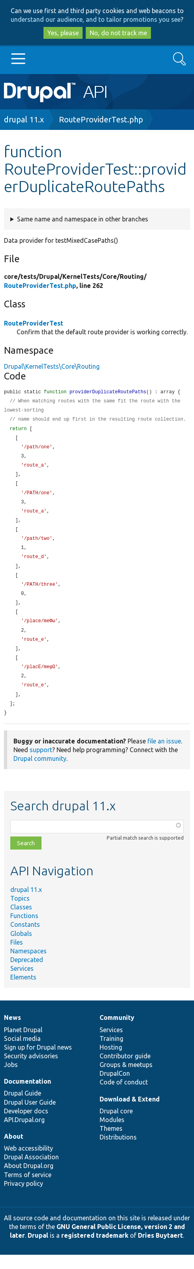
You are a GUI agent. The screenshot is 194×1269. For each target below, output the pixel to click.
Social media (22, 1052)
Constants (25, 938)
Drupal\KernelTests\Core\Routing (52, 366)
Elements (23, 991)
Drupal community (39, 772)
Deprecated (26, 973)
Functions (24, 930)
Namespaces (28, 965)
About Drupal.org (28, 1179)
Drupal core (116, 1125)
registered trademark (94, 1249)
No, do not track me (118, 32)
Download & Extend (130, 1113)
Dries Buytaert (160, 1249)
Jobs (11, 1078)
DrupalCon (115, 1087)
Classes (21, 921)
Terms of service (27, 1189)
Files (16, 956)
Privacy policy (23, 1197)
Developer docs (26, 1125)
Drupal (38, 1249)
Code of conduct (124, 1096)
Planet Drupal (23, 1044)
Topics (20, 912)
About (13, 1150)
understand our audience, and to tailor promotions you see (96, 19)
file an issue (164, 755)
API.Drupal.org (24, 1134)
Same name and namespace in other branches (82, 219)
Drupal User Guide (30, 1116)
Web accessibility (28, 1162)
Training (111, 1052)
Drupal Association (31, 1171)
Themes (111, 1142)
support (41, 764)
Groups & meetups (126, 1078)
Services (22, 982)
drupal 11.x (24, 119)
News (12, 1031)
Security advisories (31, 1070)
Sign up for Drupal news (38, 1061)
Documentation (27, 1095)
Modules (112, 1134)
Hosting (111, 1061)
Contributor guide (125, 1070)
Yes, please (63, 32)
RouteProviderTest (33, 323)
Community (117, 1031)
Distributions (118, 1151)
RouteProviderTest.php (101, 119)
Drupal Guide (22, 1107)
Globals (21, 947)
